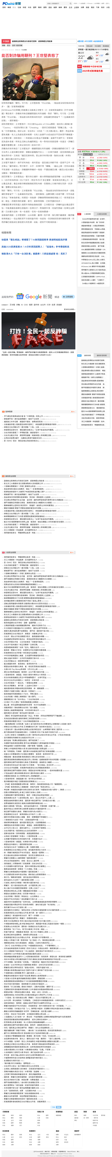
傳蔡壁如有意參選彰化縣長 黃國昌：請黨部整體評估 (25, 825)
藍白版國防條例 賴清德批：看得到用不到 (20, 664)
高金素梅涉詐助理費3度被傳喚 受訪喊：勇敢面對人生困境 (27, 497)
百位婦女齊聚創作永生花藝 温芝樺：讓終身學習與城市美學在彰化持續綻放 (33, 500)
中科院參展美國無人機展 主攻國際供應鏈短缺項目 (24, 656)
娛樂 (60, 7)
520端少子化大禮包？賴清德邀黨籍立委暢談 (21, 702)
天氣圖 (95, 1125)
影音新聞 (6, 1131)
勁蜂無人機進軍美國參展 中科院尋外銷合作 (21, 710)
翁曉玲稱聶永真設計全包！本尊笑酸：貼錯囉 (21, 1071)
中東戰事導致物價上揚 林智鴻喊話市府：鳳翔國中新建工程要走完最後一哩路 (34, 924)
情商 (20, 1118)
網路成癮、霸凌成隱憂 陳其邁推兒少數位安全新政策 (24, 757)
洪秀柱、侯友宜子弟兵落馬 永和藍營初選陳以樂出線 (25, 1014)
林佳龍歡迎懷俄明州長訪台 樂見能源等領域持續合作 (25, 639)
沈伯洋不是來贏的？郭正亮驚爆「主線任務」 (21, 645)
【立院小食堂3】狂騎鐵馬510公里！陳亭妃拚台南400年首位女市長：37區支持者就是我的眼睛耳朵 (42, 735)
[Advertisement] (39, 379)
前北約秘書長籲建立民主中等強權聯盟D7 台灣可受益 (25, 677)
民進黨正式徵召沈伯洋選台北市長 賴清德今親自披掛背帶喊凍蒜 (29, 1044)
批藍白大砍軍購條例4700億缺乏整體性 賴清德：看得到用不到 (28, 754)
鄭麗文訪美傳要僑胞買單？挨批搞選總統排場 (21, 1093)
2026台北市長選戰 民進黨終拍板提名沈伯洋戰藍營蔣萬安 (27, 768)
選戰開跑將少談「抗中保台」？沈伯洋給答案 (21, 699)
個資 (30, 305)
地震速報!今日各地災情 (92, 66)
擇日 (75, 1120)
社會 (19, 7)
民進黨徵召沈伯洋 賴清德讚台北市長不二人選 (22, 814)
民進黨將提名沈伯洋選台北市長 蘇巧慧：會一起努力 (24, 913)
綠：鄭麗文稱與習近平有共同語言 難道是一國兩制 (24, 853)
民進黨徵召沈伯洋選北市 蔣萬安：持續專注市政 (23, 634)
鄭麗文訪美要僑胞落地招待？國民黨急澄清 (20, 1099)
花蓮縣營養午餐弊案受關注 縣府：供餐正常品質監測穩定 (26, 795)
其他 (20, 1137)
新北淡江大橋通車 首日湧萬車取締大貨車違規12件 (23, 483)
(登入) (107, 3)
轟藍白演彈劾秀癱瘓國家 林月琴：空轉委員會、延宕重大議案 (28, 1011)
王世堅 (12, 305)
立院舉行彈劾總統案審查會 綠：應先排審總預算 (22, 1074)
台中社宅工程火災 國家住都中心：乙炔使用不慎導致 (25, 828)
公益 (65, 1139)
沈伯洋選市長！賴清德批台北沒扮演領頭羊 (20, 831)
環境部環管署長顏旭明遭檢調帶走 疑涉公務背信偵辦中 (26, 1020)
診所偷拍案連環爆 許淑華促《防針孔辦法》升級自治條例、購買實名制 (31, 948)
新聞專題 (59, 1112)
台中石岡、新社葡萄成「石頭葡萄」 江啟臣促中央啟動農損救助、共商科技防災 (35, 1000)
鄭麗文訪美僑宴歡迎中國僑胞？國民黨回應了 (21, 872)
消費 (82, 7)
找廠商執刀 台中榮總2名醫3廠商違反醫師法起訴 (22, 954)
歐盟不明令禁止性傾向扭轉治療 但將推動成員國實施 (33, 41)
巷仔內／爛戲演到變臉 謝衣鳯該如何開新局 (21, 877)
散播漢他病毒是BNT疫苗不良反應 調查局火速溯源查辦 (25, 976)
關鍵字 (76, 1131)
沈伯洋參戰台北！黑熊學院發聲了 (17, 661)
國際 (34, 7)
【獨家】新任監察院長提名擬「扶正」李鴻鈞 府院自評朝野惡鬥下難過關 (33, 716)
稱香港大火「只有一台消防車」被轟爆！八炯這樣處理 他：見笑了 (34, 254)
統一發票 (86, 1118)
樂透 (85, 1115)
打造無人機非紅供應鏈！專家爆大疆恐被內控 (21, 883)
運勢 (45, 7)
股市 (75, 3)
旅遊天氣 (95, 1120)
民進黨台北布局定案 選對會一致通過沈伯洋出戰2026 (25, 926)
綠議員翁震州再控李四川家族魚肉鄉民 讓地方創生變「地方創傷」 (30, 905)
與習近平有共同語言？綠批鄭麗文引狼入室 (20, 899)
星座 (50, 7)
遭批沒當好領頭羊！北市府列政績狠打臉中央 (21, 658)
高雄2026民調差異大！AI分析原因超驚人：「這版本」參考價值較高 (35, 247)
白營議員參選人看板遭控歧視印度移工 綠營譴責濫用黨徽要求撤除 (30, 424)
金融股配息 (98, 41)
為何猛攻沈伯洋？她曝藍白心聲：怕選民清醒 (21, 847)
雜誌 (92, 7)
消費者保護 (54, 1151)
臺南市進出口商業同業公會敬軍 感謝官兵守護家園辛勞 (25, 809)
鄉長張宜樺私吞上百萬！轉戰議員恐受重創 (20, 891)
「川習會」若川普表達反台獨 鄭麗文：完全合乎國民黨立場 (27, 998)
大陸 (108, 7)
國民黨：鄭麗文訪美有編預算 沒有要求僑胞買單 (23, 1077)
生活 (70, 7)
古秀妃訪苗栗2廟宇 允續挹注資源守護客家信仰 (23, 438)
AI (22, 305)
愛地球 (66, 1142)
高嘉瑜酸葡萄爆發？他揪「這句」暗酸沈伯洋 (21, 647)
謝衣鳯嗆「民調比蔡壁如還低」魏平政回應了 (21, 740)
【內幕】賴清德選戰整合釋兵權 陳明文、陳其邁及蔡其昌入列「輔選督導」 (33, 784)
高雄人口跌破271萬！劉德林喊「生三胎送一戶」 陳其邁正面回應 (29, 940)
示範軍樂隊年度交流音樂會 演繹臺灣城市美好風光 (23, 1058)
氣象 (94, 1112)
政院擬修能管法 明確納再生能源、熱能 (96, 425)
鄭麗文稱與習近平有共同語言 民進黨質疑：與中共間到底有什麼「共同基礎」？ (35, 1006)
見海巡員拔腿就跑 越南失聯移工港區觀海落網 (21, 718)
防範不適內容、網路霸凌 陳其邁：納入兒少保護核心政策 (26, 932)
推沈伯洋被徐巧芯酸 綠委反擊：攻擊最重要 (21, 1080)
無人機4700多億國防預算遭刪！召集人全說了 (21, 888)
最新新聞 (84, 355)
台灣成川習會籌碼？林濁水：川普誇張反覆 (20, 836)
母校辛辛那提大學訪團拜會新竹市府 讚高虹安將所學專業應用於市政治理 (32, 959)
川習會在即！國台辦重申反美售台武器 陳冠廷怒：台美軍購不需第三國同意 (33, 729)
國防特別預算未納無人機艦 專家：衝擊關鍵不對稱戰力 (26, 817)
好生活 (66, 1134)
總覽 (57, 1134)
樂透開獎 (106, 46)
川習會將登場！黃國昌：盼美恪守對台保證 (20, 842)
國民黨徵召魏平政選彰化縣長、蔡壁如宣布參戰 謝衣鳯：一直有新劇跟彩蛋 (33, 770)
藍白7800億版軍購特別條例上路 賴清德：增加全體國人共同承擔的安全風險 (34, 522)
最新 (4, 1115)
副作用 (36, 305)
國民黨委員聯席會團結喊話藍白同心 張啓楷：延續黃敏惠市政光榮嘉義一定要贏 (35, 760)
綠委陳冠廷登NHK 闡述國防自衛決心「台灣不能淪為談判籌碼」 (29, 430)
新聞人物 (40, 1112)
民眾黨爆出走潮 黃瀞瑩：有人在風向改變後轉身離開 (24, 1022)
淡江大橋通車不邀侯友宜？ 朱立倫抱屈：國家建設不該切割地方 (28, 951)
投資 (53, 305)
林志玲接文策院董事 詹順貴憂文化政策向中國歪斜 (24, 984)
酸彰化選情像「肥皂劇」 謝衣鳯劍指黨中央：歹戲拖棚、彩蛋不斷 (30, 806)
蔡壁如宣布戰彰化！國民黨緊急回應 (18, 844)
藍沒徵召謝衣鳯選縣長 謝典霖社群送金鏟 (20, 935)
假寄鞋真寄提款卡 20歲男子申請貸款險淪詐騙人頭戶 (24, 492)
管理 (57, 1142)
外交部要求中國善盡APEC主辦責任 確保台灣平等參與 (25, 628)
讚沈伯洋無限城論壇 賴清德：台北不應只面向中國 (24, 672)
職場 (39, 7)
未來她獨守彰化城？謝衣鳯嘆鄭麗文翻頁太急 (21, 1088)
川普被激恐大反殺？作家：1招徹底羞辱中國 (21, 820)
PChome (89, 3)
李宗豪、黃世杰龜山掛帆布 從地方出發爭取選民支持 (24, 1055)
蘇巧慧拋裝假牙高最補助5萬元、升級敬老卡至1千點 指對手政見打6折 (31, 732)
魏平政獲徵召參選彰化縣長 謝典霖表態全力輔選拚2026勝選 (28, 503)
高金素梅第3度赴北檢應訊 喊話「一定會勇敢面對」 (24, 489)
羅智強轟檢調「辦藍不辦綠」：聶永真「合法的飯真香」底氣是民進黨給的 (33, 1030)
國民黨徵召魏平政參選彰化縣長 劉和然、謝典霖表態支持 (26, 1025)
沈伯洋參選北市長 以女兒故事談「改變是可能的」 (24, 642)
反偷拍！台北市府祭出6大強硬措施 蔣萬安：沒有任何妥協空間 (28, 965)
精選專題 (58, 1115)
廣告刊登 (47, 1151)
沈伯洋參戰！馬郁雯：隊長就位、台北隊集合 (21, 896)
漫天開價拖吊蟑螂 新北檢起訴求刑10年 (19, 738)
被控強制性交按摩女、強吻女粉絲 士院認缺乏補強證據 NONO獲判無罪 (31, 910)
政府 (102, 7)
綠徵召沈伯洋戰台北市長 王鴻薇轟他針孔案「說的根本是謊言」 (28, 727)
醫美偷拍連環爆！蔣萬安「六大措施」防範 (20, 869)
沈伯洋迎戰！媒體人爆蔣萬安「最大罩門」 (20, 697)
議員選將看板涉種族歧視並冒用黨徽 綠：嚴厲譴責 (24, 688)
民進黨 (59, 305)
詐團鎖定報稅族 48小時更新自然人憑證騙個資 (22, 776)
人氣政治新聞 (102, 214)
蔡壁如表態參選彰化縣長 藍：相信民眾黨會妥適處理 (25, 666)
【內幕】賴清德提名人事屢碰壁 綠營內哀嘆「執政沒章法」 (27, 787)
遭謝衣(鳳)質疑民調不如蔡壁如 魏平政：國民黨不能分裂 (26, 631)
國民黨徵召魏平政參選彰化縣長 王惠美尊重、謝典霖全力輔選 (28, 762)
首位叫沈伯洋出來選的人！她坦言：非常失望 (21, 680)
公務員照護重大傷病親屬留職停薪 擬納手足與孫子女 (25, 625)
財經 (24, 7)
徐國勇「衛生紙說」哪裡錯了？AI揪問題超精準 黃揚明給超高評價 (34, 240)
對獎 (85, 1112)
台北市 (43, 305)
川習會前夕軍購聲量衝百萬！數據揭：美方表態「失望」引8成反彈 (30, 1036)
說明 (102, 3)
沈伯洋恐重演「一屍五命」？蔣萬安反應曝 (20, 683)
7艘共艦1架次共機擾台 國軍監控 (17, 1063)
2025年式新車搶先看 (92, 70)
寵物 (20, 1115)
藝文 (65, 1137)
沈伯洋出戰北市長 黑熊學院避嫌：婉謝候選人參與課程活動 (27, 435)
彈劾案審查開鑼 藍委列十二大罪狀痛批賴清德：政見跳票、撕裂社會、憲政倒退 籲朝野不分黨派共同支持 (44, 957)
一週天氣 (95, 1118)
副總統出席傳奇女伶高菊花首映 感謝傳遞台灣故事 (24, 481)
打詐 (48, 305)
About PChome (71, 1151)
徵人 (78, 1151)
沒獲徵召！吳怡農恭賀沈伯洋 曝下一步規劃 (21, 916)
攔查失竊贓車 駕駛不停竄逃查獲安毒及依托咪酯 (22, 508)
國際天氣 (95, 1123)
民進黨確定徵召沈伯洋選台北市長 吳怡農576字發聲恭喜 (26, 937)
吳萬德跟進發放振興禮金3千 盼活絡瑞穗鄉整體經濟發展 (25, 981)
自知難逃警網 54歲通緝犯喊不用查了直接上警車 (22, 601)
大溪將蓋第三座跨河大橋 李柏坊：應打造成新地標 (23, 1052)
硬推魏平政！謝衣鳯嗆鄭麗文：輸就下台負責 (21, 419)
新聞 (3, 45)
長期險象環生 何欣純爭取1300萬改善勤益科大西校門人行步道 (28, 995)
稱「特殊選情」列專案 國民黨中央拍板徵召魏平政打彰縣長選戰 (29, 751)
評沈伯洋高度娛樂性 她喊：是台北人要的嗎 (21, 861)
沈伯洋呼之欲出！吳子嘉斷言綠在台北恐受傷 (21, 1066)
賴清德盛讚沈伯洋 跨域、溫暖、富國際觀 (20, 623)
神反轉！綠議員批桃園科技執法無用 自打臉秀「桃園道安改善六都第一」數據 (34, 790)
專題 (9, 7)
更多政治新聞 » (69, 309)
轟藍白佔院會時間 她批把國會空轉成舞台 (20, 1096)
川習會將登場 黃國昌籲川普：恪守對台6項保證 (23, 779)
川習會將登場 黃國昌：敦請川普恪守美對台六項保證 (25, 675)
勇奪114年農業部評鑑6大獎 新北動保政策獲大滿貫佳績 (25, 749)
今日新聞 (24, 50)
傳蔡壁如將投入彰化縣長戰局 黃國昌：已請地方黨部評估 (26, 943)
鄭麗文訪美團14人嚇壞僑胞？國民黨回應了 (20, 858)
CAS (26, 305)
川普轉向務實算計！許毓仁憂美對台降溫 (96, 367)
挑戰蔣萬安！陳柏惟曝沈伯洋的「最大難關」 (21, 708)
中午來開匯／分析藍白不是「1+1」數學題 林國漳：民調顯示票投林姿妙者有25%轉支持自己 (40, 1009)
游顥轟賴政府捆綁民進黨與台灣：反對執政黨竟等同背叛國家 (27, 1047)
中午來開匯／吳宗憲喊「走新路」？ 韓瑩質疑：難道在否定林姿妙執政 (31, 962)
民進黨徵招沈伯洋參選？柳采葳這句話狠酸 (20, 653)
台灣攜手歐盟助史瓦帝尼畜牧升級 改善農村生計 (23, 839)
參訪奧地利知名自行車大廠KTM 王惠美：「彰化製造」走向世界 (29, 765)
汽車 (97, 7)
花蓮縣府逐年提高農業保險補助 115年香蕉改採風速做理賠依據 (28, 989)
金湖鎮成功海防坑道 (12, 1061)
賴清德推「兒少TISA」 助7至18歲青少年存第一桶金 (24, 929)
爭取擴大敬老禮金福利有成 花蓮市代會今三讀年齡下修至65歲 (28, 970)
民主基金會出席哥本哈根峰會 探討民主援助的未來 (24, 855)
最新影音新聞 (102, 355)
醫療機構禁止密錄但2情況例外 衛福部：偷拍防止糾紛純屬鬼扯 (29, 505)
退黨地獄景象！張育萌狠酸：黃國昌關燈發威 (21, 833)
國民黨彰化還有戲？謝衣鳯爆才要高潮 (19, 713)
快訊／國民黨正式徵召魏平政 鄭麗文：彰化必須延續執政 (26, 1028)
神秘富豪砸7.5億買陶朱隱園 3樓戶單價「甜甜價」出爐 (26, 746)
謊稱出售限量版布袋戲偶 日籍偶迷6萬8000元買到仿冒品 (26, 604)
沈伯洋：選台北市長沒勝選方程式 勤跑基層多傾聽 (24, 636)
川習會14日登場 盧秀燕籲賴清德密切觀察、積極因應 (24, 978)
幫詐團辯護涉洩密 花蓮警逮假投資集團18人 (21, 781)
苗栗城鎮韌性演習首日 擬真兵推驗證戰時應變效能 (23, 803)
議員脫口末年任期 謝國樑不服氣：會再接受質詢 (23, 422)
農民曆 (81, 41)
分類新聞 (6, 1112)
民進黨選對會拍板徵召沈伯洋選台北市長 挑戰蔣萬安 (25, 1102)
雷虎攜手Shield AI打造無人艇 (15, 907)
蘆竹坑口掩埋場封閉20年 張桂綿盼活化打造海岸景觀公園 (26, 1033)
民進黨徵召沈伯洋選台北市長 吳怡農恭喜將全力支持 (25, 850)
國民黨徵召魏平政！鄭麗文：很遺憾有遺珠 (20, 918)
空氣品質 (89, 46)
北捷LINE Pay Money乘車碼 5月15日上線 (21, 669)
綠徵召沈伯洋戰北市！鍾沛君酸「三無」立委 (21, 427)
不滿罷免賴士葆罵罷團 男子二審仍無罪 (19, 973)
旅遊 (87, 7)
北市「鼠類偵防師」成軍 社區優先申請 (20, 1091)
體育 (65, 7)
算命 (75, 1115)
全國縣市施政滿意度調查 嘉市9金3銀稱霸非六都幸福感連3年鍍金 (29, 743)
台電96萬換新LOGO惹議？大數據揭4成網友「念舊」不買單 (27, 1050)
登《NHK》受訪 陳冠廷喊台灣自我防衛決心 (21, 441)
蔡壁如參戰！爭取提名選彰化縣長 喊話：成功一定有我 (26, 992)
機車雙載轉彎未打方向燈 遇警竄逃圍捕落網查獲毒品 (24, 516)
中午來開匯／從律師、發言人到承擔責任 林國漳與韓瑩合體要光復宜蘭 (31, 1041)
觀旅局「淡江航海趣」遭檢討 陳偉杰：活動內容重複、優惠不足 (28, 987)
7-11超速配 (82, 3)
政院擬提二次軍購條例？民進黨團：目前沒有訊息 (23, 864)
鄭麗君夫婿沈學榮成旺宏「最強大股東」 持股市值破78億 (26, 968)
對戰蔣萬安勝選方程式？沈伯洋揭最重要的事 (21, 721)
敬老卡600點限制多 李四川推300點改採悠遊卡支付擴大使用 (27, 921)
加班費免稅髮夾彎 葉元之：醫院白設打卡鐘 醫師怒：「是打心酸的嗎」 (33, 1039)
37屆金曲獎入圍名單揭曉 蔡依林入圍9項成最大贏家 (24, 773)
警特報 (103, 1115)
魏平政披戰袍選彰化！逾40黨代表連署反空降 (21, 1082)
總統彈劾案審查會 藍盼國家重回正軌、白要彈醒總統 (25, 822)
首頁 (4, 7)
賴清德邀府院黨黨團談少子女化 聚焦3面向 (21, 694)
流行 (20, 1125)
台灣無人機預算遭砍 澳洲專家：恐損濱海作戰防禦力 (24, 1069)
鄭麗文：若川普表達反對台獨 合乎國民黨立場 (22, 885)
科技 (29, 7)
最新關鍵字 (77, 1134)
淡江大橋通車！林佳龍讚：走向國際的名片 (20, 530)
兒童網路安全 (62, 1151)
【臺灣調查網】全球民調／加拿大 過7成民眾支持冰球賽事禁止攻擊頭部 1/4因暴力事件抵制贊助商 (42, 724)
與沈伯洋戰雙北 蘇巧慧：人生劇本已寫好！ (21, 686)
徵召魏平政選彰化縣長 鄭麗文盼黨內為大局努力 (23, 812)
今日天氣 (81, 46)
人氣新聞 (84, 214)
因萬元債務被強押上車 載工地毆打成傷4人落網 (22, 792)
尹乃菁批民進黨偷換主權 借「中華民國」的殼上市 (23, 416)
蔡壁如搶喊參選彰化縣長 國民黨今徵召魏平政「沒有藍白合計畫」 (30, 801)
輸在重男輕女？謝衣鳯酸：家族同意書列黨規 (21, 1085)
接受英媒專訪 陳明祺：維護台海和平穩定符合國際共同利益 (27, 1003)
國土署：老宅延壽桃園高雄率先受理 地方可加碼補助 (25, 705)
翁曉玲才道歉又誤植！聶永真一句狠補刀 (19, 691)
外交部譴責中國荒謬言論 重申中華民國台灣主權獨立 (25, 866)
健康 (55, 7)
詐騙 (18, 305)
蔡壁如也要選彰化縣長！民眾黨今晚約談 (19, 894)
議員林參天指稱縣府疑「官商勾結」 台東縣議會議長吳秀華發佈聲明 (30, 902)
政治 (14, 7)
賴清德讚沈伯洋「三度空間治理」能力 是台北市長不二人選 (27, 798)
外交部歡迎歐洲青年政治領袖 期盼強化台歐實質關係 (25, 874)
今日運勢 (89, 41)
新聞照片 (32, 1131)
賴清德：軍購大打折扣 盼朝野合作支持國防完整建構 (25, 650)
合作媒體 (97, 3)
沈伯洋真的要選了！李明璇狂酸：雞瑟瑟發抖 (21, 433)
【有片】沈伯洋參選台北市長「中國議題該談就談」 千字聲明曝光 (30, 946)
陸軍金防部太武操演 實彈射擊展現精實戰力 (21, 584)
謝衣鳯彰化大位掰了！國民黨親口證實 (19, 880)
